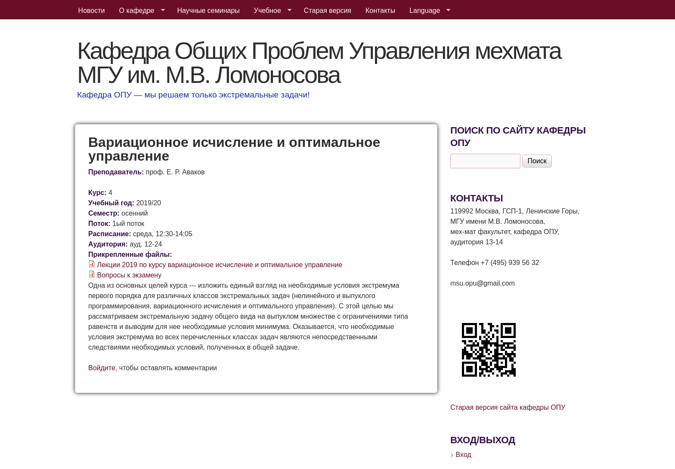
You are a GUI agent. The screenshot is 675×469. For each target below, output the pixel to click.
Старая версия (327, 10)
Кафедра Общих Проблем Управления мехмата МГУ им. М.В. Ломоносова (319, 62)
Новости (91, 10)
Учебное (269, 11)
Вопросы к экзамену (129, 275)
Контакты (380, 10)
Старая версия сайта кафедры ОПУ (507, 407)
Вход (463, 454)
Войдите (101, 368)
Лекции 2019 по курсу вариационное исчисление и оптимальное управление (219, 264)
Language (426, 11)
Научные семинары (208, 10)
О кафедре (138, 11)
